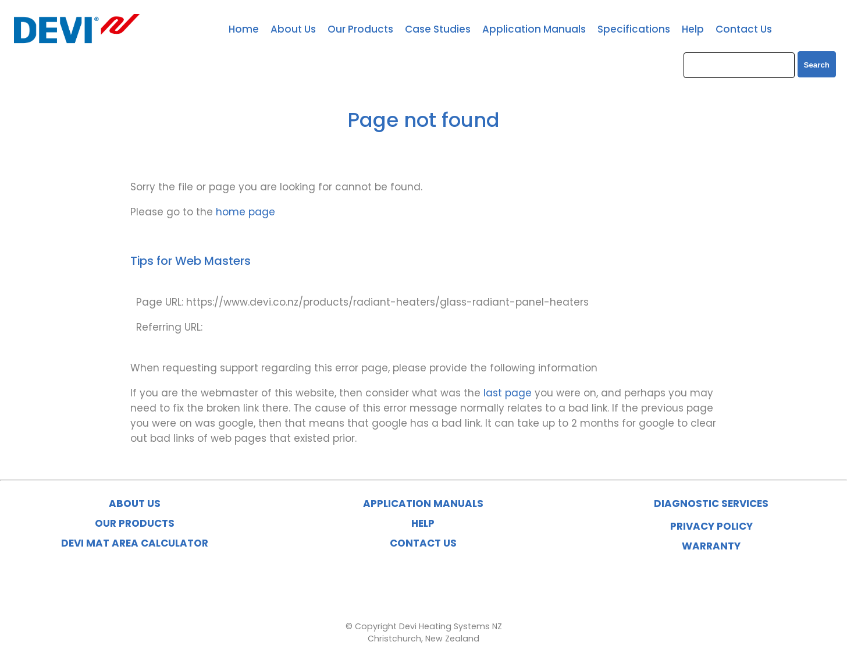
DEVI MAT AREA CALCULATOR (134, 543)
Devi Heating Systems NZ (450, 626)
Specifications (633, 29)
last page (507, 393)
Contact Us (744, 29)
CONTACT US (423, 543)
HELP (423, 523)
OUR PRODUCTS (135, 523)
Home (244, 29)
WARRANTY (711, 546)
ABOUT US (135, 503)
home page (245, 212)
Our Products (360, 29)
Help (693, 29)
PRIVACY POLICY (711, 526)
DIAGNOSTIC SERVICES (711, 503)
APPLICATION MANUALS (423, 503)
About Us (293, 29)
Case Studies (438, 29)
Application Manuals (534, 29)
